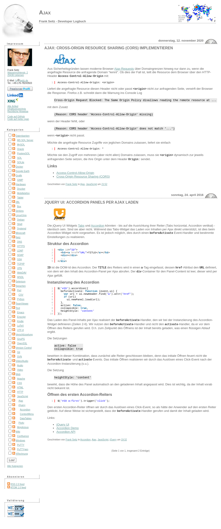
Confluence (23, 436)
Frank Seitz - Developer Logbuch (62, 21)
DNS (19, 242)
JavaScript (22, 396)
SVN (19, 356)
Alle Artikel (12, 106)
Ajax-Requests (124, 68)
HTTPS (21, 246)
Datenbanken (23, 136)
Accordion (25, 409)
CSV (21, 295)
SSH (19, 259)
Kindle (20, 321)
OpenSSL (22, 343)
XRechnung (22, 454)
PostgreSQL (23, 153)
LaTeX (20, 325)
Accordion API (65, 430)
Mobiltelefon (23, 193)
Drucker (21, 189)
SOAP (20, 255)
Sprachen (21, 286)
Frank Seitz (71, 184)
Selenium (21, 281)
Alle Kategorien (15, 466)
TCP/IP (21, 264)
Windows (20, 440)
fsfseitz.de (21, 80)
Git (18, 352)
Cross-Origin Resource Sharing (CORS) (83, 176)
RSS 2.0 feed (17, 484)
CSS (19, 383)
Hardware (21, 184)
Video (20, 370)
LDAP (20, 250)
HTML (20, 387)
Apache (21, 378)
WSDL (20, 277)
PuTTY (20, 445)
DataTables (26, 418)
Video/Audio (22, 361)
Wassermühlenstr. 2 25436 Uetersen (17, 73)
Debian (21, 219)
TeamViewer (22, 303)
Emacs (20, 312)
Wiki (18, 431)
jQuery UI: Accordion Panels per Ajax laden (91, 202)
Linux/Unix (21, 215)
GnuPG (21, 339)
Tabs (81, 225)
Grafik (19, 175)
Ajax (45, 12)
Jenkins (20, 211)
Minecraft (20, 233)
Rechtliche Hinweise (17, 111)
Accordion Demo (67, 426)
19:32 (124, 438)
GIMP (20, 180)
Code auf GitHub (16, 116)
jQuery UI (62, 423)
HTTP (20, 392)
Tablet (20, 197)
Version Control (24, 348)
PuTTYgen (22, 449)
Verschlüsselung (24, 334)
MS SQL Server (25, 140)
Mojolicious (23, 427)
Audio (20, 365)
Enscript (21, 317)
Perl (19, 290)
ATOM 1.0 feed (18, 487)
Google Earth (22, 171)
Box (19, 206)
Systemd (21, 228)
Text (18, 308)
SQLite (20, 162)
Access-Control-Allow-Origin (75, 172)
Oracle (20, 149)
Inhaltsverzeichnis (16, 109)
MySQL (21, 144)
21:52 (104, 184)
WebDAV (21, 272)
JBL (18, 202)
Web (18, 374)
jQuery (22, 405)
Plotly (21, 423)
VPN (19, 268)
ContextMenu (27, 414)
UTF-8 (20, 330)
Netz (18, 237)
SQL (19, 158)
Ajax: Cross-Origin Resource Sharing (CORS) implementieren (108, 48)
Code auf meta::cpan (18, 119)
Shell (19, 224)
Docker (19, 166)
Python (20, 299)
